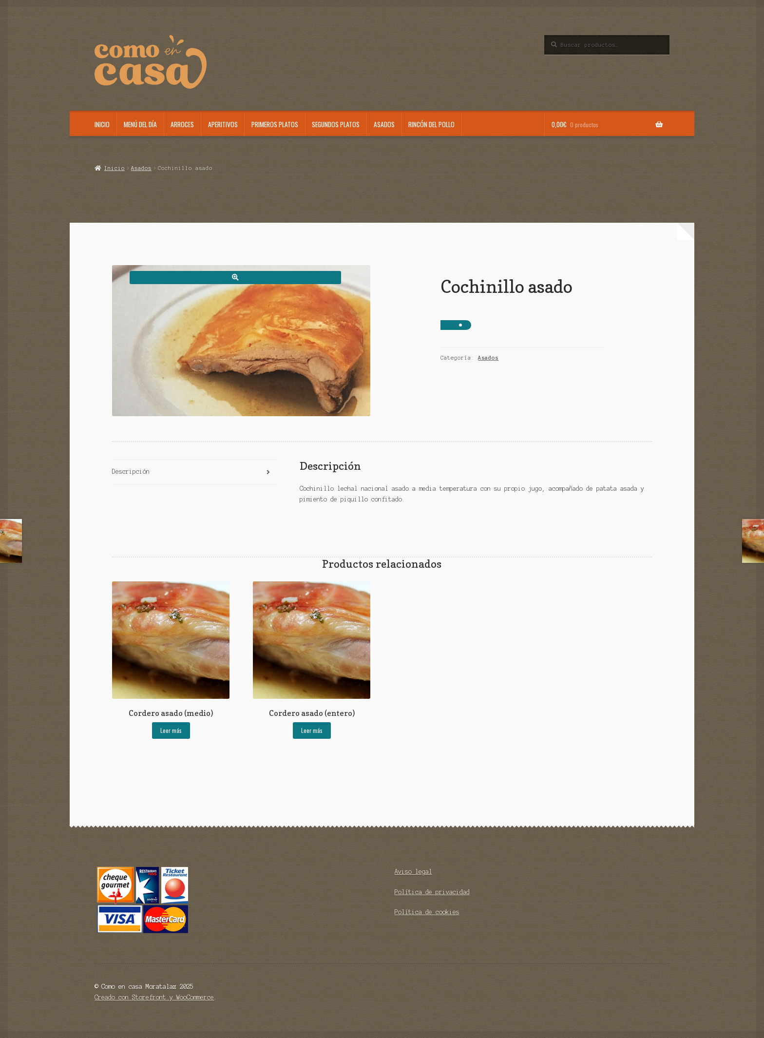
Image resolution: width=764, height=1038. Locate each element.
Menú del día (140, 124)
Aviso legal (413, 871)
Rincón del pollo (431, 124)
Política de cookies (427, 912)
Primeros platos (274, 124)
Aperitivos (223, 124)
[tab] (194, 472)
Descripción (131, 471)
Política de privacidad (432, 892)
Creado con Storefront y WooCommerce (154, 997)
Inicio (102, 124)
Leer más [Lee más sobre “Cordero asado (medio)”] (171, 730)
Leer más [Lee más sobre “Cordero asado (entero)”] (312, 730)
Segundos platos (336, 124)
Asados (384, 124)
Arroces (182, 124)
